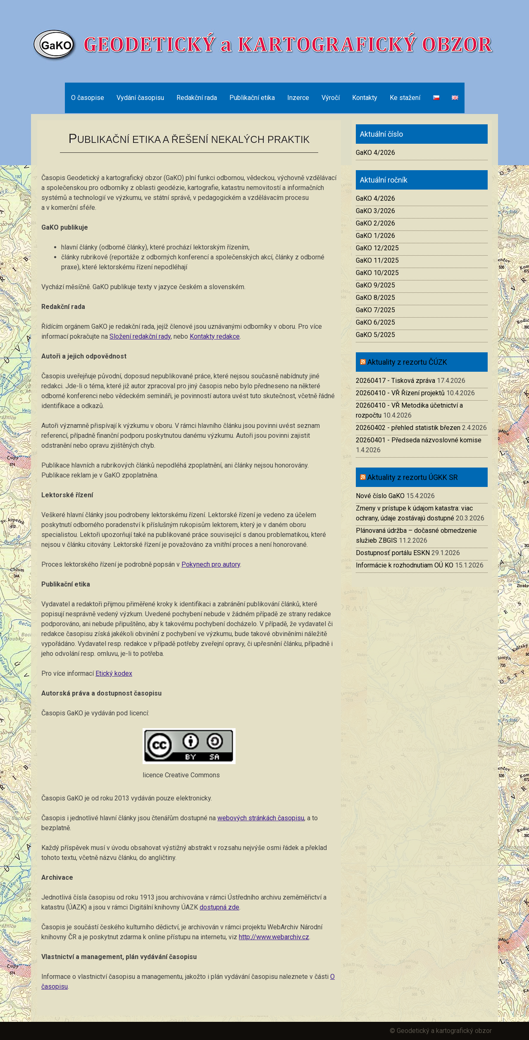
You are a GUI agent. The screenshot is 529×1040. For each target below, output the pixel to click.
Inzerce (298, 98)
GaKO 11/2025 (377, 260)
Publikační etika (252, 98)
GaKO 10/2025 (377, 273)
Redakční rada (196, 98)
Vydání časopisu (140, 98)
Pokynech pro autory (210, 564)
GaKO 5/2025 (375, 335)
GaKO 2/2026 (375, 223)
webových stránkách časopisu (260, 818)
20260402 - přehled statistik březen (408, 428)
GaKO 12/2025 (377, 248)
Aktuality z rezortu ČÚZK (407, 362)
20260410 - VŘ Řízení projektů (400, 393)
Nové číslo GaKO (380, 496)
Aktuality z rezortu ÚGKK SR (412, 477)
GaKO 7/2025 (375, 310)
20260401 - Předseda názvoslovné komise (418, 440)
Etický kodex (113, 673)
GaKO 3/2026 (375, 211)
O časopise (87, 98)
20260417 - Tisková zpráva (395, 381)
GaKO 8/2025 (375, 298)
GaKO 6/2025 (375, 322)
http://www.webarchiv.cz (274, 937)
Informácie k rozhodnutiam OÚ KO (404, 565)
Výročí (331, 98)
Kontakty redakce (215, 336)
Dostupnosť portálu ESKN (393, 553)
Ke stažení (405, 98)
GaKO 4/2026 (375, 153)
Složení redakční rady (140, 336)
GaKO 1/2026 (375, 236)
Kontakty (364, 98)
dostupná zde (219, 907)
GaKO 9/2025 (375, 285)
